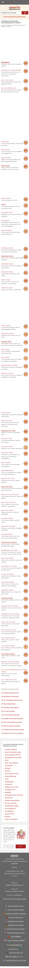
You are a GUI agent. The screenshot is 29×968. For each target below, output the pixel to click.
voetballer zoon (10, 783)
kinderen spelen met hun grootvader (13, 726)
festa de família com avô (16, 910)
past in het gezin (7, 479)
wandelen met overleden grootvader (13, 711)
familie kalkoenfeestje (9, 697)
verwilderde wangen (12, 799)
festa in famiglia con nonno (16, 899)
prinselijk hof (9, 804)
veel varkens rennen (12, 767)
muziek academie (11, 742)
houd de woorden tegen (13, 745)
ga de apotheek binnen (13, 748)
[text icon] (25, 12)
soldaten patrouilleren (12, 793)
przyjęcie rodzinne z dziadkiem (16, 933)
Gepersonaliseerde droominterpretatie (14, 16)
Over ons (14, 860)
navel (7, 772)
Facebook (8, 884)
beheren (8, 764)
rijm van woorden (11, 796)
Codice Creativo (21, 892)
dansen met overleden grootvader (12, 715)
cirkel (7, 753)
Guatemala (8, 759)
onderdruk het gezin (8, 423)
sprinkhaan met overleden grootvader (13, 722)
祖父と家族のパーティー (16, 949)
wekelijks (8, 785)
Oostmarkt (8, 777)
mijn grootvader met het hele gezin (12, 693)
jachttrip (7, 809)
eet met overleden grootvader (11, 708)
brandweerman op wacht (13, 750)
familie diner (5, 165)
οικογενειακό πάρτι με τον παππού (16, 953)
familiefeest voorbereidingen (11, 700)
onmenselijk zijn (10, 801)
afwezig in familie (7, 591)
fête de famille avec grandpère (16, 922)
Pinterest (21, 884)
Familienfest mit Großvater (16, 918)
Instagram (15, 884)
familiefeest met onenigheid (11, 689)
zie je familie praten (8, 647)
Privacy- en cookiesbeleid (14, 888)
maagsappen (9, 775)
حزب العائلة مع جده (13, 942)
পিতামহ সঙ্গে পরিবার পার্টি (16, 946)
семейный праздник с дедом (16, 926)
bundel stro (9, 791)
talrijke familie (6, 334)
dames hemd (9, 807)
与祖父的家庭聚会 (16, 929)
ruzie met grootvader (9, 704)
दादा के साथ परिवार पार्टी (16, 938)
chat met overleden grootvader (11, 719)
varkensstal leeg (10, 769)
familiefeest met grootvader (16, 914)
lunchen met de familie (9, 535)
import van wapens (11, 812)
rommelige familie (7, 249)
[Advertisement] (14, 44)
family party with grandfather (16, 903)
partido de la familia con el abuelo (16, 906)
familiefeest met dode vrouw (11, 686)
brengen (8, 761)
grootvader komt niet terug (14, 788)
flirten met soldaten (11, 756)
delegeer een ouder (11, 780)
